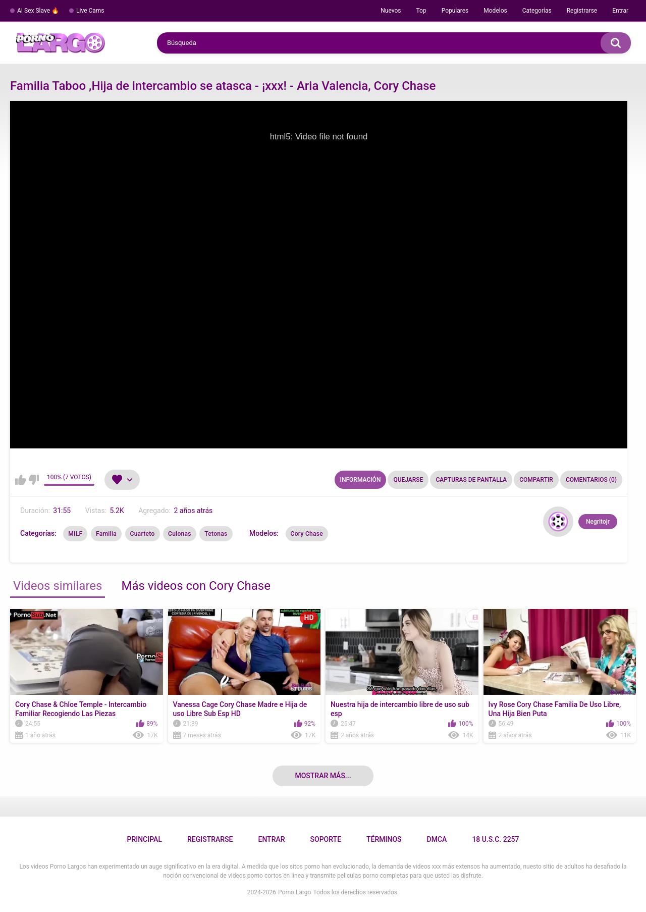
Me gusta (20, 480)
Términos (384, 839)
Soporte (325, 839)
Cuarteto (142, 533)
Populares (455, 10)
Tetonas (215, 533)
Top (421, 10)
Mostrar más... (323, 776)
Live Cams (90, 10)
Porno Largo (294, 892)
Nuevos (391, 10)
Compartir (536, 479)
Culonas (179, 533)
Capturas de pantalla (471, 479)
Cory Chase (307, 533)
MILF (75, 533)
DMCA (437, 839)
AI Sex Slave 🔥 (38, 10)
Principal (144, 839)
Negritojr (598, 521)
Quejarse (408, 479)
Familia (106, 533)
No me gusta (33, 480)
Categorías (537, 10)
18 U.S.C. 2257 (495, 839)
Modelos (495, 10)
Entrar (620, 10)
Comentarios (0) (591, 479)
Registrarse (582, 10)
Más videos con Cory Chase (196, 586)
